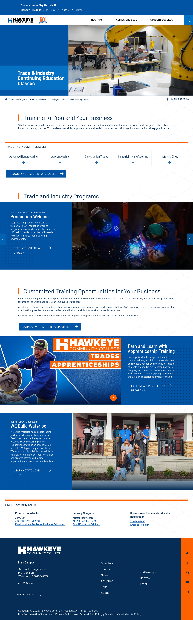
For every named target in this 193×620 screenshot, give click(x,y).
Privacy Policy (63, 614)
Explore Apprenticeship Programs (148, 388)
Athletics (107, 581)
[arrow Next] (190, 239)
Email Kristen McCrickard (86, 524)
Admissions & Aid (126, 19)
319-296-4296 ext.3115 (85, 520)
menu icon (189, 20)
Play (113, 397)
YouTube (187, 582)
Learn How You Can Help (27, 472)
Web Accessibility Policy (88, 614)
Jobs (104, 587)
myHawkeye (148, 572)
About (105, 592)
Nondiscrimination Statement (35, 614)
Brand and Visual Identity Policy (123, 614)
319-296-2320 (26, 582)
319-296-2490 (137, 521)
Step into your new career (27, 250)
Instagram (187, 572)
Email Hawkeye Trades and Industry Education (40, 524)
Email (144, 584)
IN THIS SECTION (177, 99)
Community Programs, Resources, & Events (27, 99)
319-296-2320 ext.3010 (27, 520)
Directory (107, 563)
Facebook (187, 553)
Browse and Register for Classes (33, 173)
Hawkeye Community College (27, 20)
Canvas (145, 578)
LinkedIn (187, 591)
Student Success (161, 19)
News (104, 575)
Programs (96, 19)
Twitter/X (187, 563)
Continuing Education (57, 99)
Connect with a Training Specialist (47, 326)
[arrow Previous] (3, 239)
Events (105, 569)
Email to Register (139, 524)
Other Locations (26, 594)
